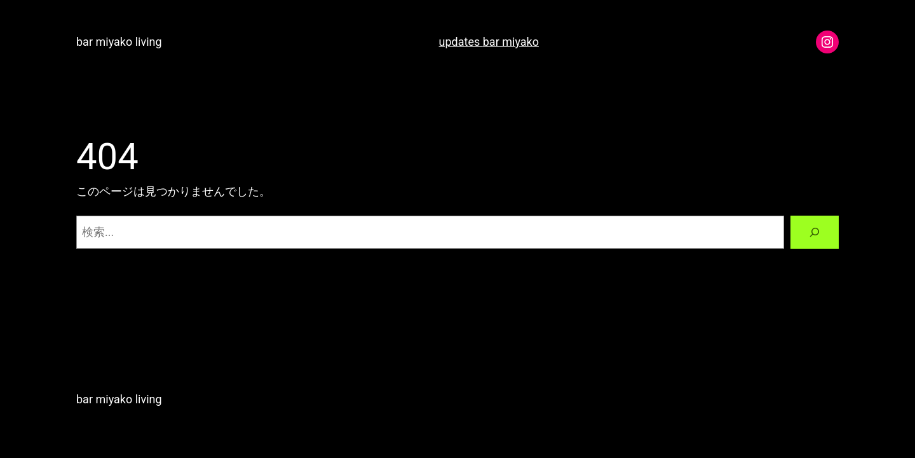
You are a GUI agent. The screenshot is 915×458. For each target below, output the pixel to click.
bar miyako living (119, 41)
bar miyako (511, 41)
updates (461, 41)
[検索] (814, 232)
